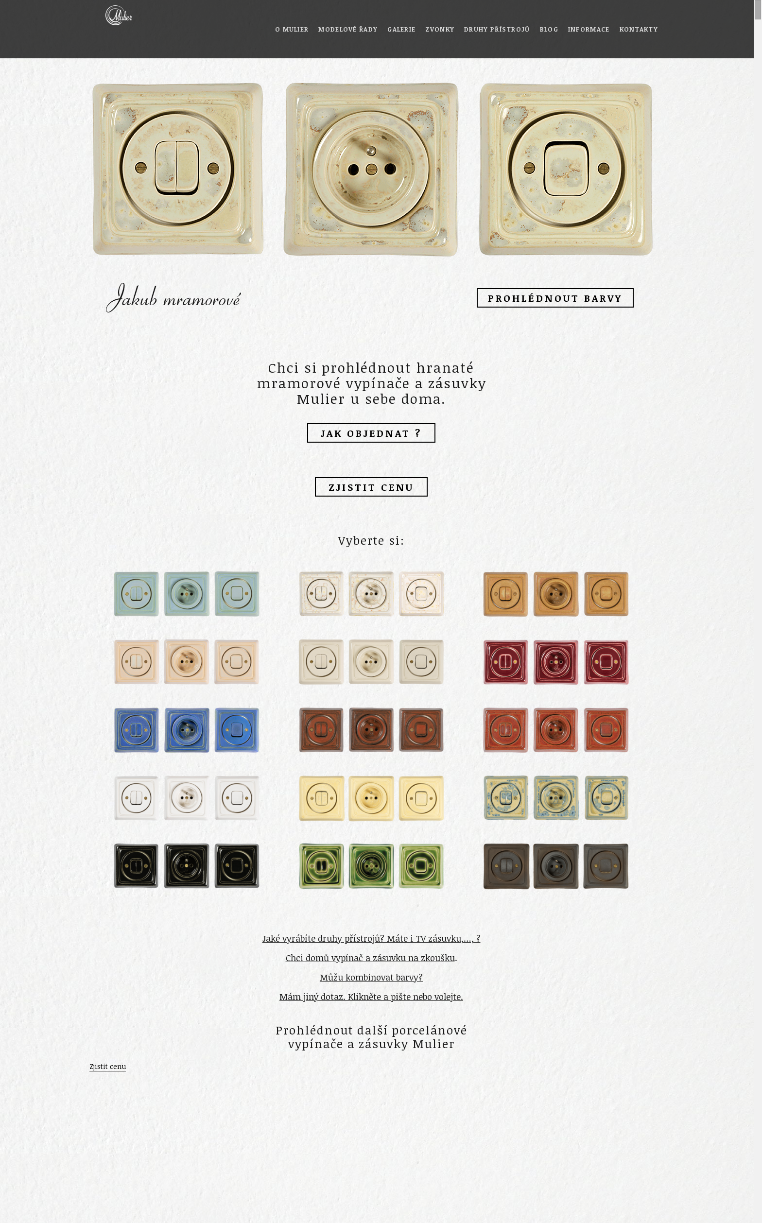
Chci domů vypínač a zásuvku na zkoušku (370, 958)
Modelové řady (348, 29)
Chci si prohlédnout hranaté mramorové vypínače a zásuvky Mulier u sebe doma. (371, 383)
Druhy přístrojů (497, 29)
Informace (589, 29)
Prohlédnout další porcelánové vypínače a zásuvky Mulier (372, 1036)
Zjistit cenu (371, 487)
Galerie (401, 29)
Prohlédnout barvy (555, 298)
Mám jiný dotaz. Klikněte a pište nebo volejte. (371, 996)
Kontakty (639, 29)
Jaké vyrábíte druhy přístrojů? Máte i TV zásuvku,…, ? (371, 938)
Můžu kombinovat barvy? (371, 977)
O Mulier (292, 29)
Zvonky (439, 29)
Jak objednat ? (371, 433)
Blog (549, 29)
